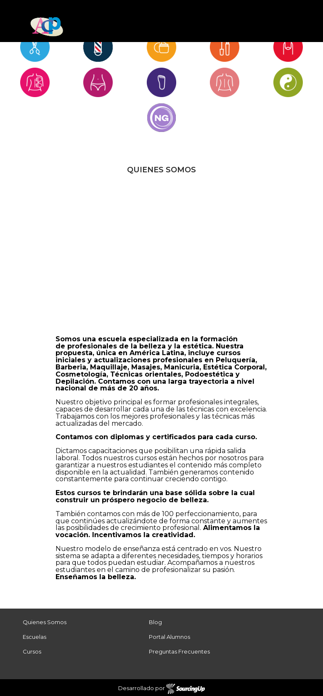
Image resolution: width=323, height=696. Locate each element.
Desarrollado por (161, 688)
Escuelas (34, 636)
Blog (155, 622)
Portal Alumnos (169, 636)
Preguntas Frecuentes (179, 651)
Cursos (32, 651)
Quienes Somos (44, 622)
